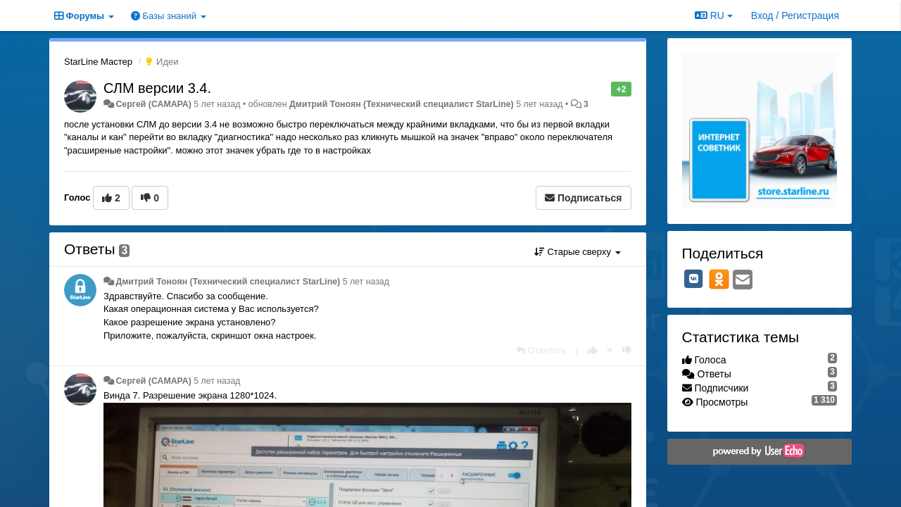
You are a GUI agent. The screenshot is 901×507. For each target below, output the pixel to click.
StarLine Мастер (98, 61)
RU (714, 15)
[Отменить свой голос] (609, 350)
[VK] (694, 278)
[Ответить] (541, 350)
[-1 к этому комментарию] (626, 350)
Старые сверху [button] (577, 251)
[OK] (719, 278)
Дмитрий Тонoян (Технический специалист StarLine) (401, 104)
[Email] (742, 280)
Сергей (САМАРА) (153, 104)
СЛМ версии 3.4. (157, 88)
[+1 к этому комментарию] (592, 350)
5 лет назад (366, 282)
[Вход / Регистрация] (795, 15)
